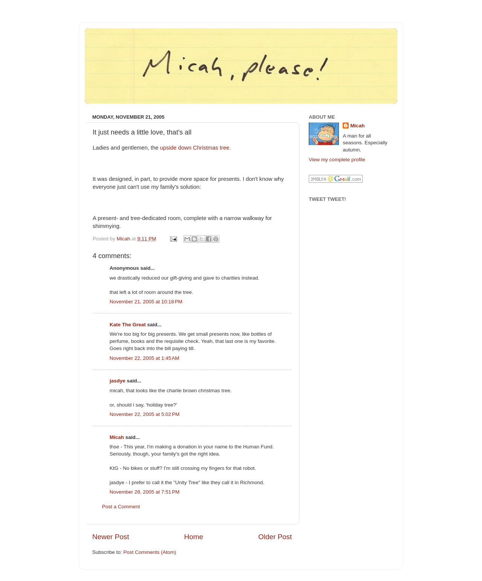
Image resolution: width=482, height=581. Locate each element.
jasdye (117, 381)
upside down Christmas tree (194, 148)
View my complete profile (337, 159)
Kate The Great (128, 324)
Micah (117, 437)
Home (193, 537)
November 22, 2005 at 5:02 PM (145, 414)
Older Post (275, 537)
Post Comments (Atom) (150, 552)
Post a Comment (121, 506)
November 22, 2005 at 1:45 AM (144, 358)
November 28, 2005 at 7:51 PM (145, 492)
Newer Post (110, 537)
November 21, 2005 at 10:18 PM (146, 301)
